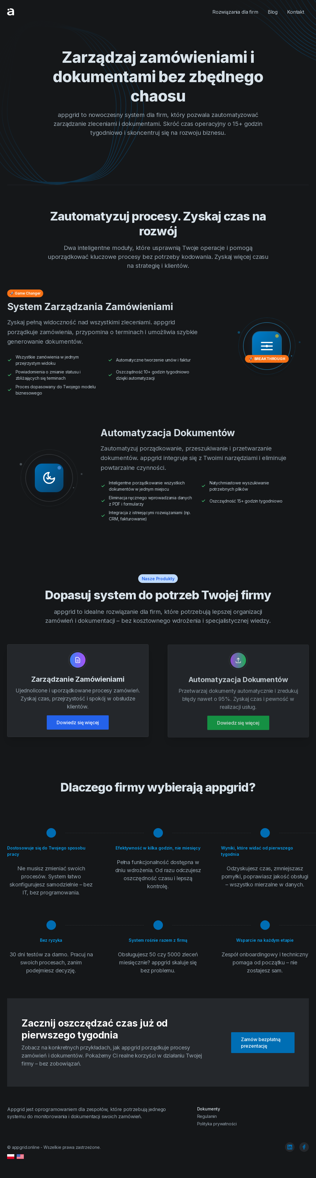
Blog (273, 12)
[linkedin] (290, 1147)
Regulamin (207, 1116)
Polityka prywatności (217, 1123)
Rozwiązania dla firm (235, 12)
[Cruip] (10, 11)
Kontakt (295, 12)
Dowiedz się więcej (78, 724)
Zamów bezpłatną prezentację (261, 1042)
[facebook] (304, 1147)
